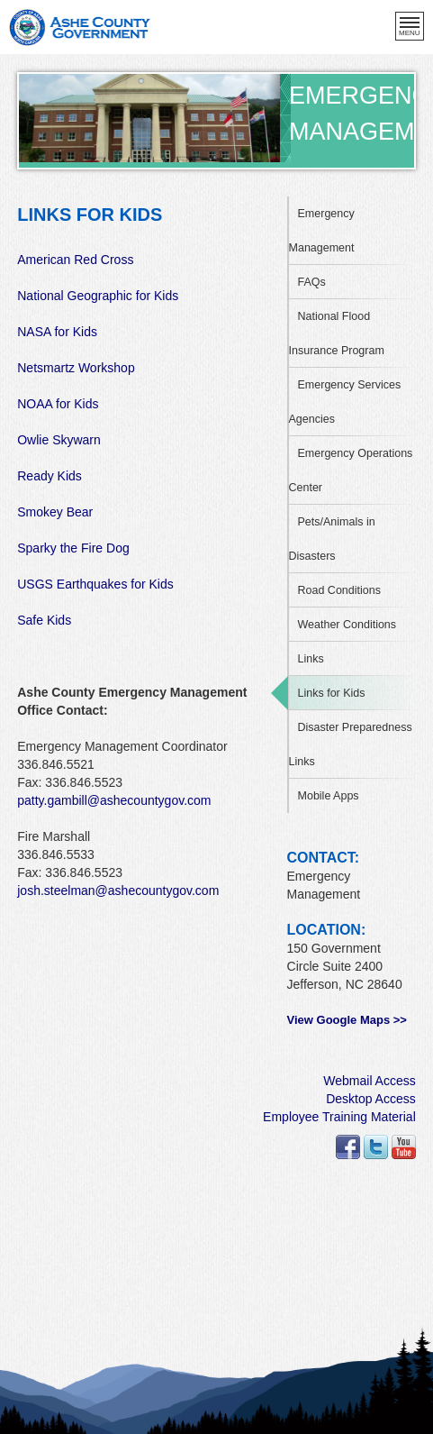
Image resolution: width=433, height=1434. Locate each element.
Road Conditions (339, 590)
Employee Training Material (339, 1117)
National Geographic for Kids (97, 295)
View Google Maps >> (347, 1020)
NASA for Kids (57, 331)
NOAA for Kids (57, 404)
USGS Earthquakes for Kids (95, 584)
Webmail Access (369, 1080)
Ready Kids (49, 476)
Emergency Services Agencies (345, 402)
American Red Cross (75, 259)
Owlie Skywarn (59, 440)
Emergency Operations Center (351, 470)
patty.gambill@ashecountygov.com (114, 800)
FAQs (312, 282)
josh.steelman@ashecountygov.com (118, 890)
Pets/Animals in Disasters (332, 539)
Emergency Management (322, 230)
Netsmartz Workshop (75, 368)
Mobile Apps (328, 796)
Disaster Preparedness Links (350, 744)
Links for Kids (331, 693)
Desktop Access (371, 1098)
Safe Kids (44, 620)
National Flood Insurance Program (336, 333)
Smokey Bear (55, 512)
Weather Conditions (347, 624)
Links (311, 659)
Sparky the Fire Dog (73, 548)
